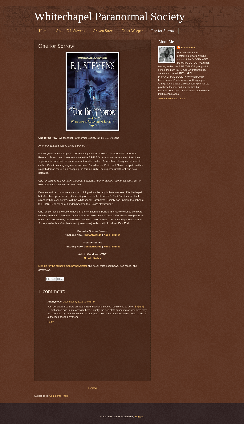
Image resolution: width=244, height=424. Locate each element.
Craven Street (103, 31)
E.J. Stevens (188, 47)
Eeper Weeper (132, 31)
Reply (50, 321)
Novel (87, 258)
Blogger (139, 416)
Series (97, 258)
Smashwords (93, 234)
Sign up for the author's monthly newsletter (62, 265)
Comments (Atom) (59, 395)
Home (43, 31)
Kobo (107, 234)
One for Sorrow (163, 31)
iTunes (116, 234)
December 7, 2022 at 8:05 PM (79, 301)
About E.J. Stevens (70, 31)
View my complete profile (171, 98)
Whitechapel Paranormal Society (109, 16)
